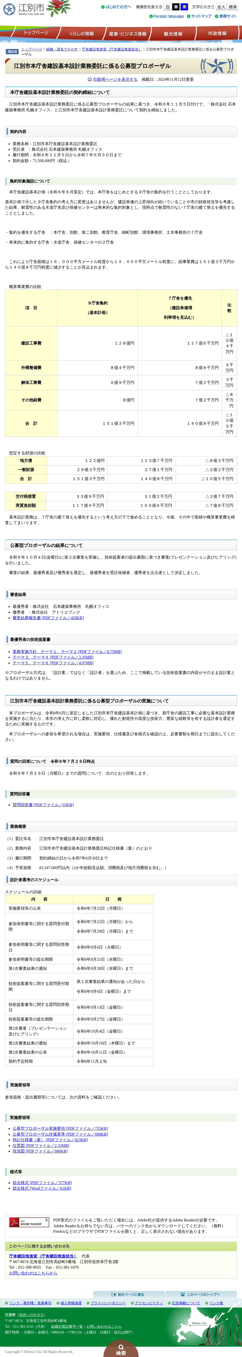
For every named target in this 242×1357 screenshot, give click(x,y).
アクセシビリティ (149, 1303)
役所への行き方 (31, 1315)
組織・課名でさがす (62, 49)
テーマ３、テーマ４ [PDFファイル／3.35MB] (53, 657)
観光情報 (172, 33)
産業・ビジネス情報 (127, 33)
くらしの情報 (81, 33)
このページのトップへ (201, 1294)
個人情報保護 (71, 1303)
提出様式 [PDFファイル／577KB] (42, 1183)
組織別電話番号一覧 (67, 1326)
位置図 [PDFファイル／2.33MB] (41, 1145)
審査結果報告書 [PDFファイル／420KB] (48, 618)
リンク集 (216, 1303)
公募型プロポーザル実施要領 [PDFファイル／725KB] (60, 1128)
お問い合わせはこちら (104, 1326)
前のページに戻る (129, 1294)
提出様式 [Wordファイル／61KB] (42, 1188)
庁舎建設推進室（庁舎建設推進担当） (112, 49)
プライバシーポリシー (108, 1303)
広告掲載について (186, 1303)
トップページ (35, 33)
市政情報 (216, 33)
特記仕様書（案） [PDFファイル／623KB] (50, 1140)
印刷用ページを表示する (115, 79)
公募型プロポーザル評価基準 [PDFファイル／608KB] (60, 1134)
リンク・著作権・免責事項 (30, 1303)
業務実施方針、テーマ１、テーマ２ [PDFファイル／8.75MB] (67, 651)
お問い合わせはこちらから (33, 1273)
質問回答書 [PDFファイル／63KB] (43, 805)
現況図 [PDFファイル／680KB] (40, 1151)
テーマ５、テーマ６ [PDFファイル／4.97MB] (53, 663)
